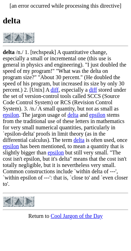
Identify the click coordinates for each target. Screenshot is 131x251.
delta (72, 115)
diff (55, 90)
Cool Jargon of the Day (77, 216)
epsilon (11, 115)
